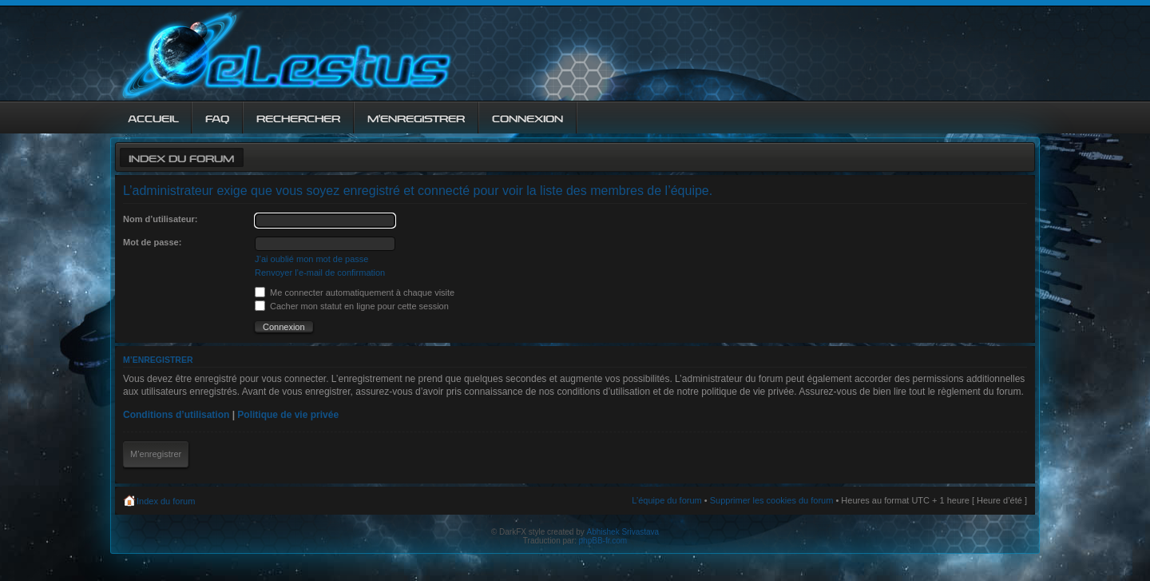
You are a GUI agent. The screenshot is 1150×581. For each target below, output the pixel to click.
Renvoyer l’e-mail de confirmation (320, 272)
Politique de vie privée (288, 414)
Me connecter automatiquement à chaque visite (354, 292)
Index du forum (181, 157)
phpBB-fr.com (603, 540)
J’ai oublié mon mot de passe (311, 259)
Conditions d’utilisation (176, 414)
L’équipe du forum (666, 500)
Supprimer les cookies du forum (772, 500)
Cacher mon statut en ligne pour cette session (352, 306)
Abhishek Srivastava (623, 531)
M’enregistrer (155, 454)
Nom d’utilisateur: (160, 219)
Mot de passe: (152, 242)
